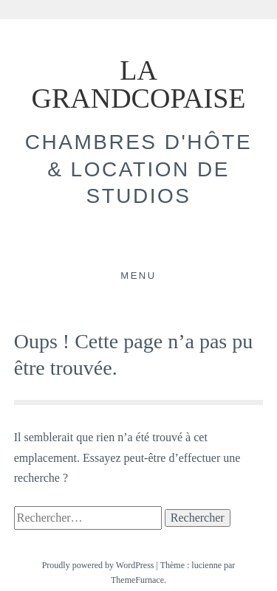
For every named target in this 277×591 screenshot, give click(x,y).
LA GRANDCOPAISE (139, 84)
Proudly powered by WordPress (98, 565)
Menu (138, 275)
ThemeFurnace (137, 580)
